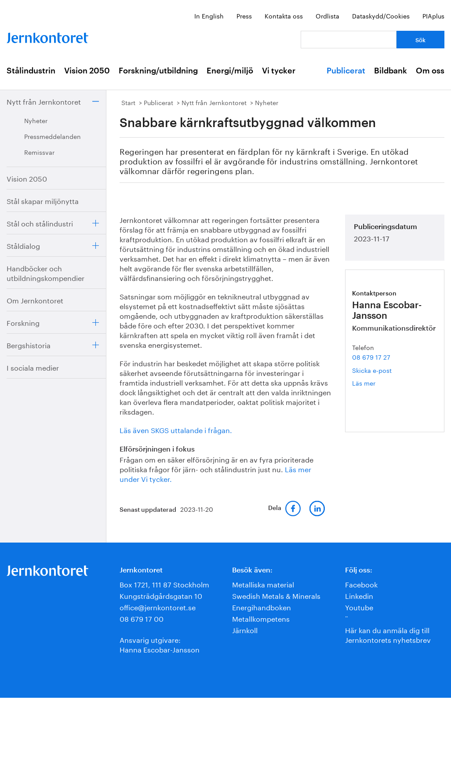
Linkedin (359, 595)
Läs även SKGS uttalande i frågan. (176, 429)
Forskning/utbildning (158, 71)
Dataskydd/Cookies (381, 15)
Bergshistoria (29, 344)
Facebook (361, 583)
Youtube (359, 606)
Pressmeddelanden (52, 136)
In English (209, 15)
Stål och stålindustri (40, 222)
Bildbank (390, 71)
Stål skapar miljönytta (43, 200)
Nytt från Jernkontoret (44, 100)
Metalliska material (263, 583)
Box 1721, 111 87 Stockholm (164, 583)
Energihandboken (261, 606)
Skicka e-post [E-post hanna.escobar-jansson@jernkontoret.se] (372, 370)
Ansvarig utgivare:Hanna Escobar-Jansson (160, 644)
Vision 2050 (87, 71)
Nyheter (35, 120)
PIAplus (433, 15)
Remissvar (39, 152)
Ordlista (327, 15)
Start (128, 102)
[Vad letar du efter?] (348, 39)
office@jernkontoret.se (158, 606)
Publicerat (346, 71)
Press (244, 15)
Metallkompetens (261, 617)
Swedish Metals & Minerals (276, 595)
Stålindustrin (31, 71)
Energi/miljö (230, 71)
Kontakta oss (284, 15)
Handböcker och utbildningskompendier (45, 272)
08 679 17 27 (371, 356)
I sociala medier (33, 366)
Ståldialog (23, 245)
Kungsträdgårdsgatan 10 (161, 595)
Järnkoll (245, 629)
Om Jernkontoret (35, 299)
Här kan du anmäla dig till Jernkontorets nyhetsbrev (388, 634)
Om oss (430, 71)
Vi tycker (278, 71)
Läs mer (376, 382)
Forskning (23, 322)
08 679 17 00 (142, 617)
